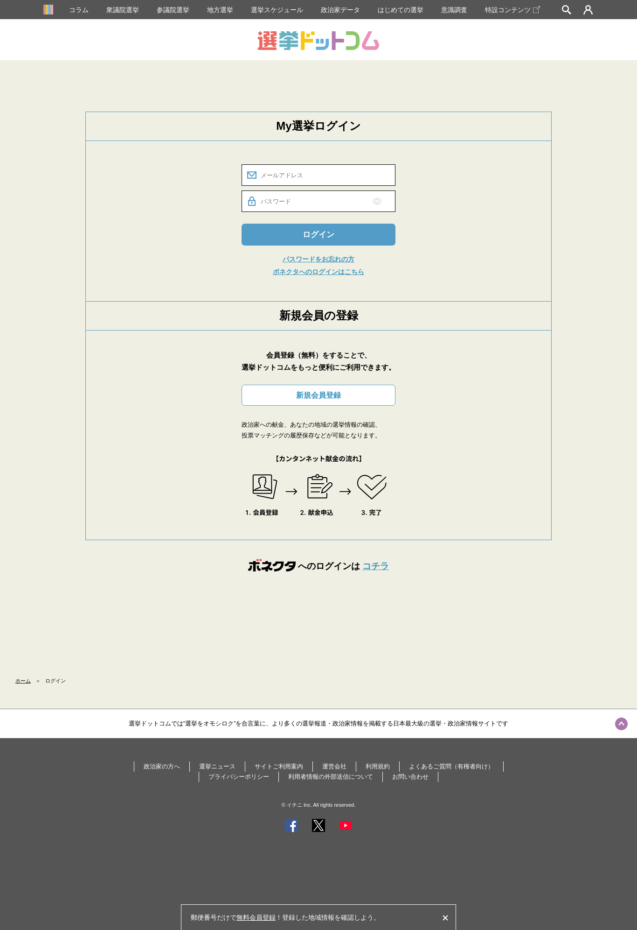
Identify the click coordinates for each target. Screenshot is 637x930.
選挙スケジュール (277, 10)
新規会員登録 (318, 395)
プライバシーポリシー (238, 776)
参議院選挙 (173, 10)
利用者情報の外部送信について (330, 776)
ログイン (318, 234)
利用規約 (378, 766)
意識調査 (454, 10)
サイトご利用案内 (279, 766)
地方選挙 (220, 10)
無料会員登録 (256, 917)
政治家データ (340, 10)
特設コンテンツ (512, 10)
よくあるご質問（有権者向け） (451, 766)
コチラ (375, 566)
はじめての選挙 (400, 10)
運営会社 (334, 766)
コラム (79, 10)
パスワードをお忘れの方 (318, 259)
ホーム (23, 680)
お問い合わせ (410, 776)
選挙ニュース (217, 766)
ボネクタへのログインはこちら (318, 271)
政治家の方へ (162, 766)
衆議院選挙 (122, 10)
